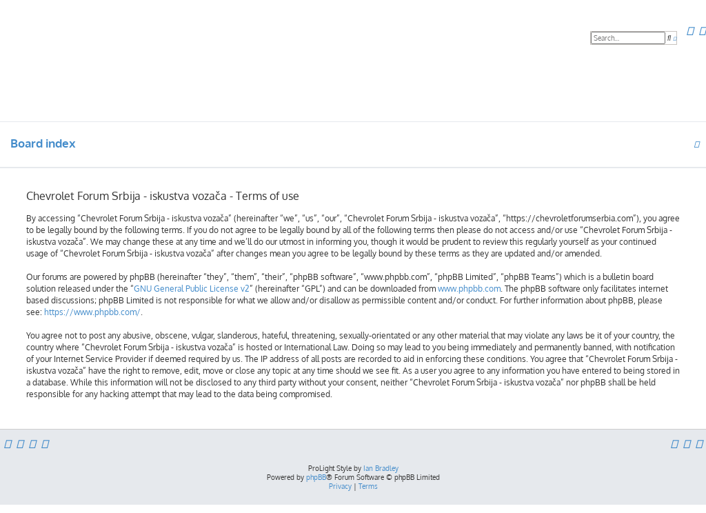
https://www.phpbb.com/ (92, 312)
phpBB (316, 477)
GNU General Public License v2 (192, 288)
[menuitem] (690, 31)
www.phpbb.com (469, 288)
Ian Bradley (381, 468)
